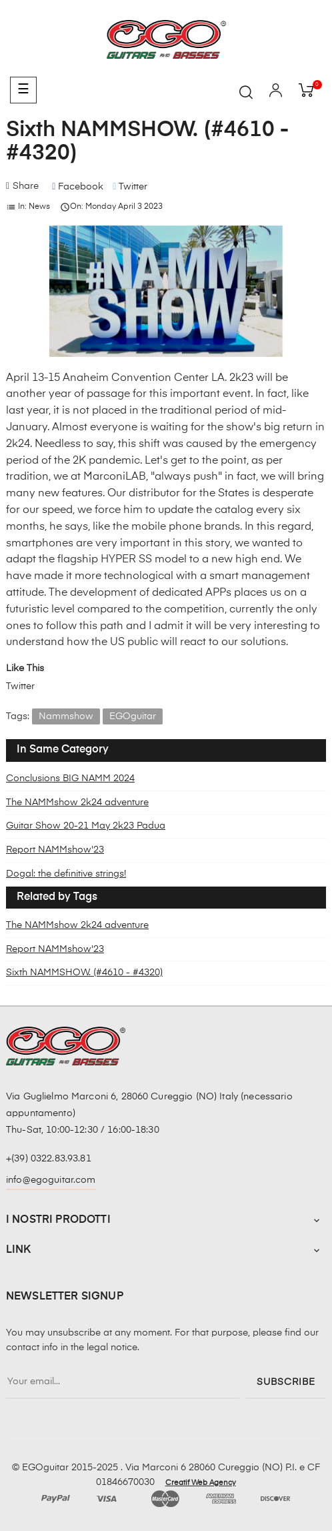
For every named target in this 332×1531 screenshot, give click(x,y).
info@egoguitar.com (51, 1180)
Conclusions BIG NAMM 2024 (70, 778)
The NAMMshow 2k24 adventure (77, 802)
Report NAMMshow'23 (55, 850)
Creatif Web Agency (200, 1483)
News (39, 207)
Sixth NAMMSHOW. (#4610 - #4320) (84, 972)
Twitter (20, 686)
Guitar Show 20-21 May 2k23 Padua (85, 826)
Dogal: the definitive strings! (66, 874)
